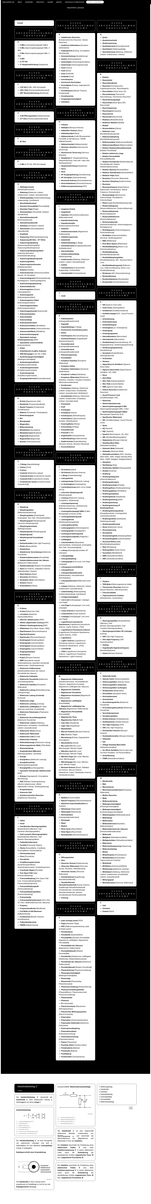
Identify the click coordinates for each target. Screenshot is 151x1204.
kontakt (50, 2)
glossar (59, 2)
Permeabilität (105, 1099)
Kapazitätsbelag (107, 1094)
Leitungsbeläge (106, 1097)
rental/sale (29, 2)
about (20, 2)
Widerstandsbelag (107, 1102)
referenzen (40, 2)
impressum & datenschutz (74, 2)
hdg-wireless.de (8, 2)
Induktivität (105, 1089)
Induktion (104, 1092)
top (131, 1108)
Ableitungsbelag (106, 1087)
